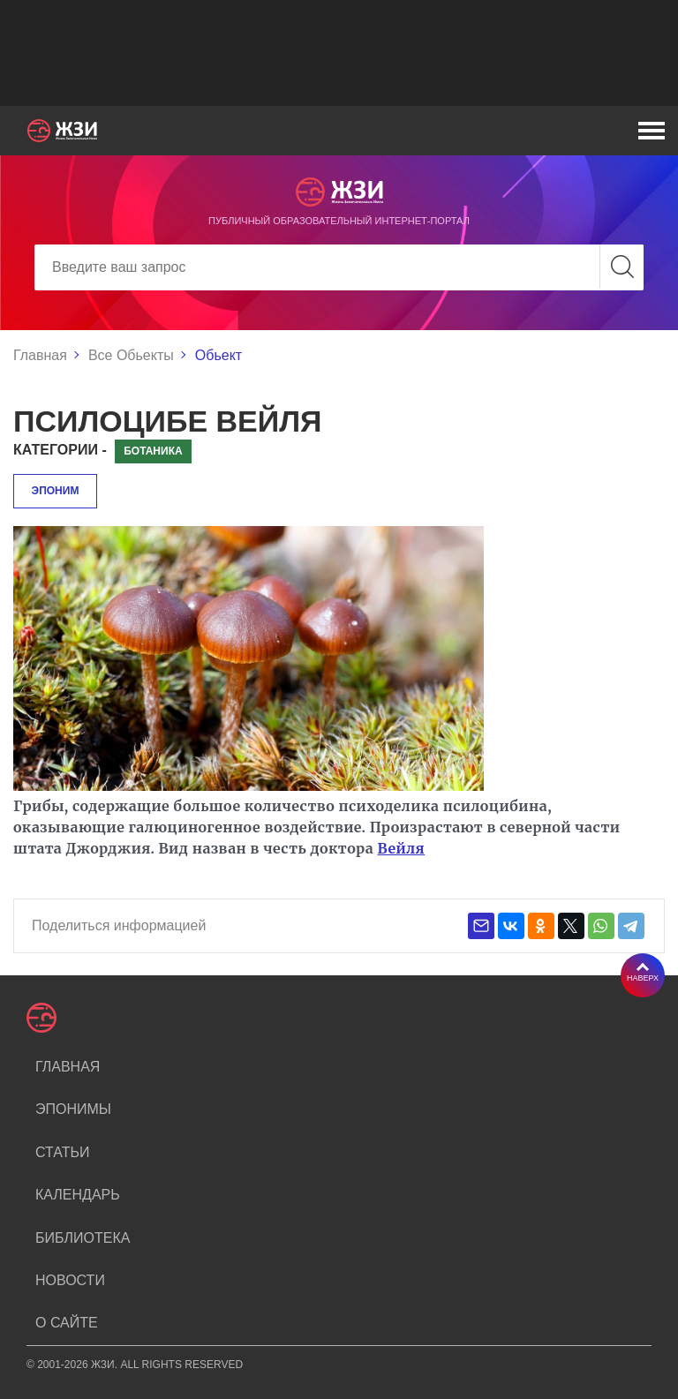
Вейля (402, 848)
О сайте (66, 1322)
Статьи (62, 1152)
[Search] (339, 267)
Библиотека (82, 1237)
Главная (40, 355)
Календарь (77, 1194)
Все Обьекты (131, 355)
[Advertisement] (339, 53)
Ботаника (153, 451)
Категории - (60, 449)
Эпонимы (73, 1109)
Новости (70, 1280)
